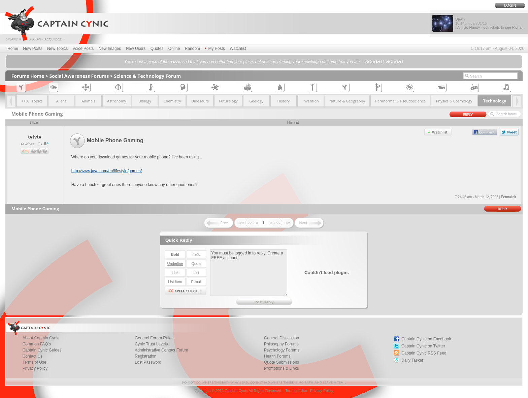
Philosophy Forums (281, 344)
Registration (145, 356)
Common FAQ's (37, 344)
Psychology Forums (281, 350)
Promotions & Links (281, 368)
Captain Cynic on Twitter (423, 346)
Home (12, 48)
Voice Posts (83, 48)
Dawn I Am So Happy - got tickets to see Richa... (490, 23)
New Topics (57, 48)
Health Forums (277, 356)
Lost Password (148, 362)
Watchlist (238, 48)
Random (192, 48)
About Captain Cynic (41, 338)
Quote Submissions (281, 362)
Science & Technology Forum (147, 76)
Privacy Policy (35, 368)
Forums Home (27, 76)
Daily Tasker (412, 360)
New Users (136, 48)
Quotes (157, 48)
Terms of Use (34, 362)
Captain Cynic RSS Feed (423, 353)
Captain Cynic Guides (42, 350)
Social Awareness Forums (79, 76)
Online (174, 48)
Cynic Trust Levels (151, 344)
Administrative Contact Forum (161, 350)
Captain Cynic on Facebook (426, 339)
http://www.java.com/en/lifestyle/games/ (106, 171)
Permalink (508, 197)
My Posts (215, 48)
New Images (110, 48)
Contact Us (32, 356)
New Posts (32, 48)
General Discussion (281, 338)
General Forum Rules (154, 338)
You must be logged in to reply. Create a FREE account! (248, 272)
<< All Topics (32, 100)
